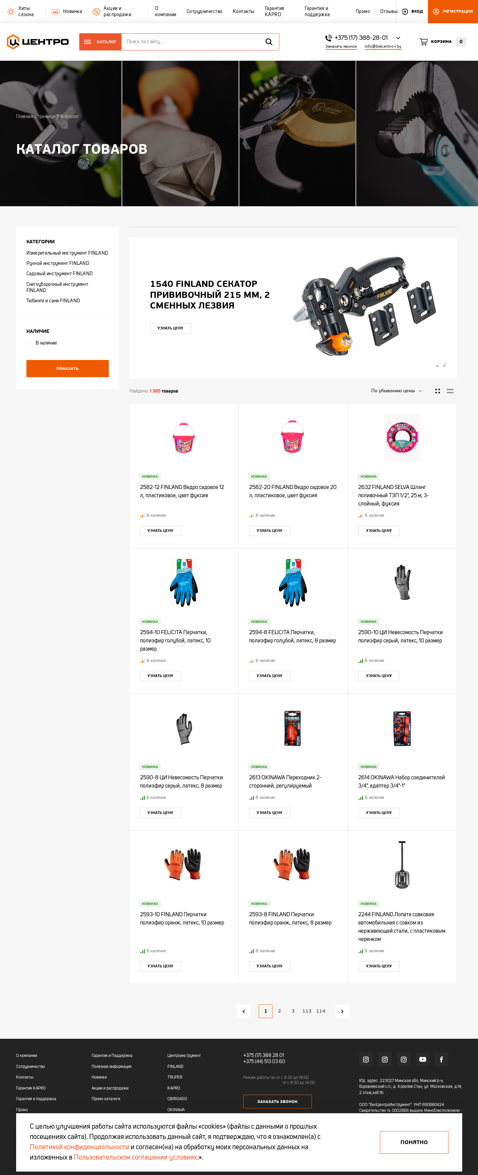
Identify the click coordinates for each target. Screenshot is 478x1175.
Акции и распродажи (110, 1088)
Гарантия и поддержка (36, 1099)
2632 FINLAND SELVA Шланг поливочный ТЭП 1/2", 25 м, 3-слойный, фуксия (393, 496)
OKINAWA (176, 1110)
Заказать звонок (341, 46)
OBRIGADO (177, 1099)
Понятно (414, 1142)
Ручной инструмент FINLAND (58, 263)
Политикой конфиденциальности (79, 1147)
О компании (26, 1056)
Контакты (24, 1077)
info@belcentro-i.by (383, 46)
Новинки (99, 1077)
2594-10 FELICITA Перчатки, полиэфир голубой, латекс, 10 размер (175, 641)
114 (320, 1011)
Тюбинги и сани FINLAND (53, 301)
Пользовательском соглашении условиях (135, 1157)
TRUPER (174, 1077)
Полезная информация (111, 1067)
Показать (67, 368)
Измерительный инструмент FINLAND (67, 253)
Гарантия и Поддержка (112, 1056)
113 (307, 1011)
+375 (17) (252, 1055)
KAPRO (173, 1088)
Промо (22, 1110)
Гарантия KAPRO (31, 1088)
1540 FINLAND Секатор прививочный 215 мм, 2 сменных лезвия (210, 294)
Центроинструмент (184, 1056)
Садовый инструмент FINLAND (59, 273)
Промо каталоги (106, 1099)
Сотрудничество (30, 1067)
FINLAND (175, 1067)
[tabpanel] (293, 306)
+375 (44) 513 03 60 (264, 1061)
